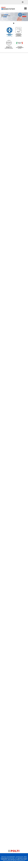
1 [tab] (13, 23)
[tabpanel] (14, 18)
